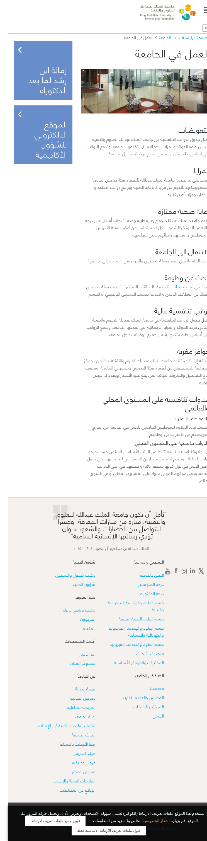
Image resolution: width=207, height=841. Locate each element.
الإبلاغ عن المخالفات (69, 790)
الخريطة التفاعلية (73, 707)
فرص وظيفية (75, 762)
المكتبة (81, 628)
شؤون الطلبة (76, 584)
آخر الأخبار (79, 653)
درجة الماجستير (143, 584)
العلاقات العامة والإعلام (66, 780)
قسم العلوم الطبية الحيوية (133, 618)
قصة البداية (77, 688)
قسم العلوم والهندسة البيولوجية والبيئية (128, 605)
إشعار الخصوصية (148, 821)
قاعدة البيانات (173, 286)
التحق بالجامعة (143, 575)
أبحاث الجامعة (75, 734)
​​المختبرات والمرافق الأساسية (131, 662)
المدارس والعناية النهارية (135, 697)
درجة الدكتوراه (144, 593)
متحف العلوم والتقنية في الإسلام (58, 725)
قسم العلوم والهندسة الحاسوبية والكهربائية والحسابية (128, 631)
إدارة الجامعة (77, 716)
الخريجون (79, 619)
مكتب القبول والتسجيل (67, 575)
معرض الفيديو (74, 697)
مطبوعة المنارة (74, 663)
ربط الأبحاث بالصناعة (69, 744)
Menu (199, 10)
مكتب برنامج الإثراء (71, 609)
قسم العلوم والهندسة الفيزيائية (129, 644)
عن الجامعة (160, 37)
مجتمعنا (149, 688)
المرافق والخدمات (140, 706)
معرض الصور (75, 771)
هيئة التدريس (76, 753)
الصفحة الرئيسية (187, 37)
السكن (150, 715)
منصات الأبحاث (142, 653)
